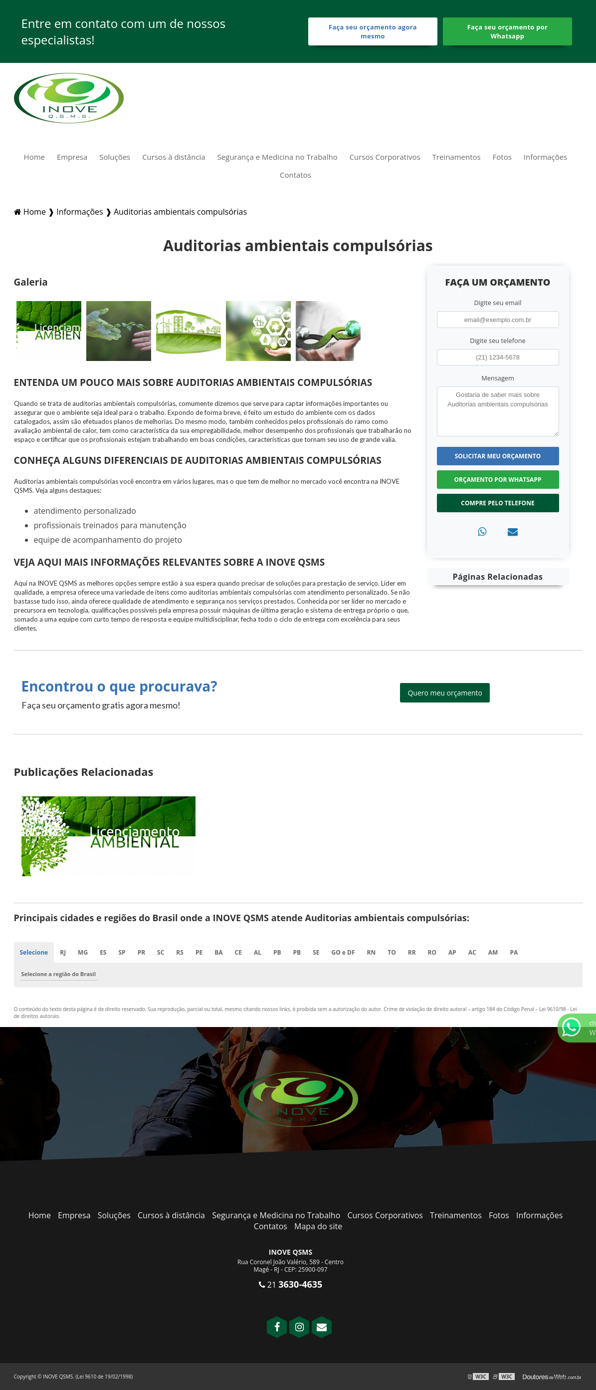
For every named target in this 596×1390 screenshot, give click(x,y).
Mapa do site (318, 1226)
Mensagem (497, 377)
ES (103, 952)
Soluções (114, 157)
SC (160, 952)
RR (412, 952)
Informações (546, 157)
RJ (63, 952)
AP (452, 952)
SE (316, 952)
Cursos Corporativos (385, 157)
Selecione (34, 952)
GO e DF (343, 952)
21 (291, 1284)
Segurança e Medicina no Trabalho (277, 157)
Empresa (72, 157)
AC (472, 952)
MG (83, 952)
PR (141, 952)
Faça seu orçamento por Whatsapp (507, 31)
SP (121, 952)
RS (180, 952)
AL (257, 952)
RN (371, 952)
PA (514, 952)
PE (199, 952)
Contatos (295, 175)
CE (238, 952)
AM (493, 952)
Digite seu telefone (497, 340)
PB (277, 952)
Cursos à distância (173, 157)
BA (218, 952)
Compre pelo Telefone (497, 503)
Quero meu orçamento (444, 692)
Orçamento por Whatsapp (498, 479)
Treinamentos (456, 157)
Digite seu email (498, 302)
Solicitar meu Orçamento (498, 456)
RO (432, 952)
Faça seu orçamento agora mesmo (373, 31)
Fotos (502, 157)
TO (392, 952)
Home (34, 157)
